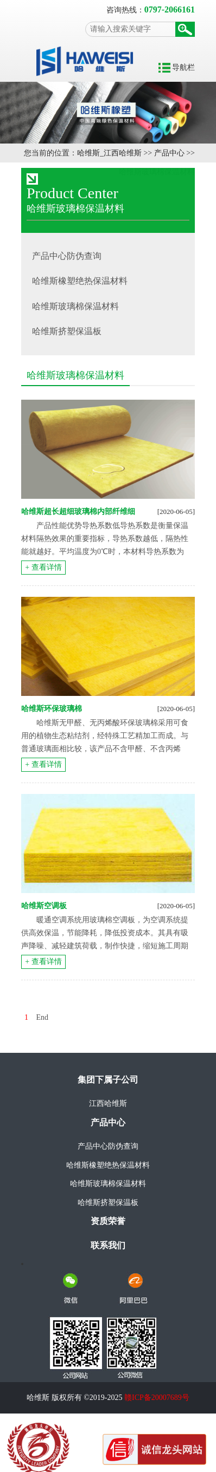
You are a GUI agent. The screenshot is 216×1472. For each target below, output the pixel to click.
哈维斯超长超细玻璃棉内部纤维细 (78, 511)
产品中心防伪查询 (108, 1146)
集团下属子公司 (108, 1079)
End (42, 1017)
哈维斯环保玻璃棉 (51, 709)
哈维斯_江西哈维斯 (109, 153)
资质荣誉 (108, 1221)
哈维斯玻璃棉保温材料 (108, 1184)
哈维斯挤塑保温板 (108, 1203)
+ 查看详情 (43, 567)
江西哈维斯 (108, 1103)
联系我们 (108, 1245)
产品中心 (169, 153)
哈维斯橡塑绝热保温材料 (108, 1165)
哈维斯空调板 (44, 906)
